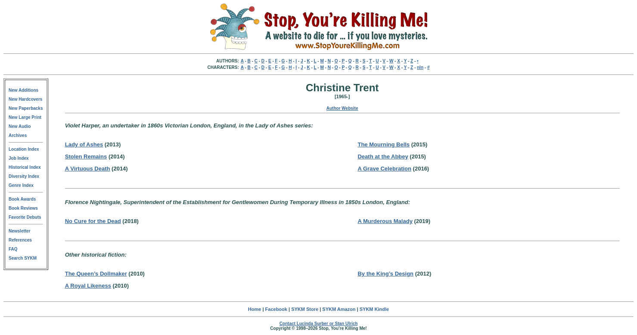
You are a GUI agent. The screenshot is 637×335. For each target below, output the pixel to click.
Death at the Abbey (382, 156)
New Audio (20, 126)
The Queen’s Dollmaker (96, 273)
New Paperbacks (26, 108)
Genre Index (21, 185)
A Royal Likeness (88, 285)
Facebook (276, 309)
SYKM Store (304, 309)
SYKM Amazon (338, 309)
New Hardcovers (25, 99)
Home (254, 309)
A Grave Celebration (384, 168)
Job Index (19, 158)
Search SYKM (23, 258)
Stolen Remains (86, 156)
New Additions (23, 90)
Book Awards (22, 199)
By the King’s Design (385, 273)
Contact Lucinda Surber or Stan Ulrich (319, 323)
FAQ (13, 249)
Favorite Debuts (25, 217)
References (20, 240)
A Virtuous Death (87, 168)
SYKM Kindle (374, 309)
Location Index (24, 149)
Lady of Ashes (84, 144)
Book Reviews (23, 208)
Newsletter (20, 231)
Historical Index (24, 167)
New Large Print (25, 117)
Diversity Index (24, 176)
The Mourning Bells (383, 144)
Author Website (342, 108)
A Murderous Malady (384, 221)
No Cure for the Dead (93, 221)
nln (420, 67)
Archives (18, 135)
